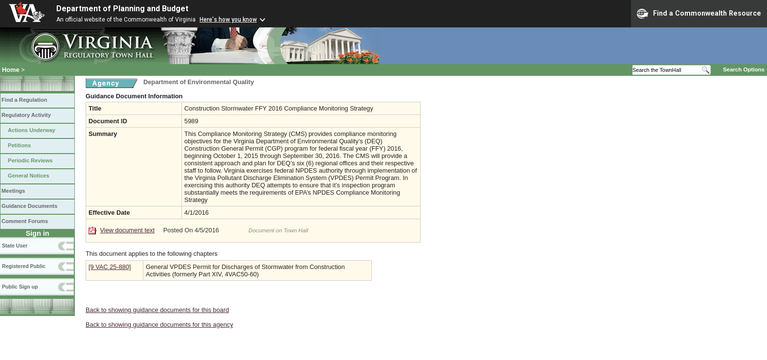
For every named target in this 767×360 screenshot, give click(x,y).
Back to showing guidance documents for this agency (159, 324)
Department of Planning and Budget (122, 8)
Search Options (744, 69)
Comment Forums (24, 221)
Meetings (13, 191)
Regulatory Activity (26, 115)
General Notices (28, 176)
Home (11, 69)
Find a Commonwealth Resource (699, 14)
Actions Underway (31, 130)
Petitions (19, 145)
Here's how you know (228, 19)
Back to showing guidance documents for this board (157, 310)
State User (14, 245)
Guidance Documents (29, 206)
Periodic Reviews (30, 160)
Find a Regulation (24, 100)
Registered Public (23, 266)
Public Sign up (20, 287)
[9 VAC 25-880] (110, 266)
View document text (127, 230)
